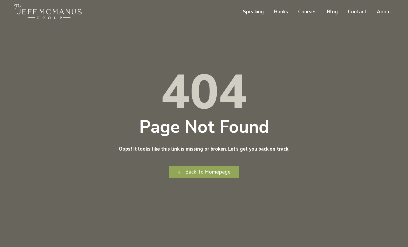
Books (281, 11)
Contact (357, 11)
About (384, 11)
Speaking (253, 11)
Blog (332, 11)
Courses (307, 11)
